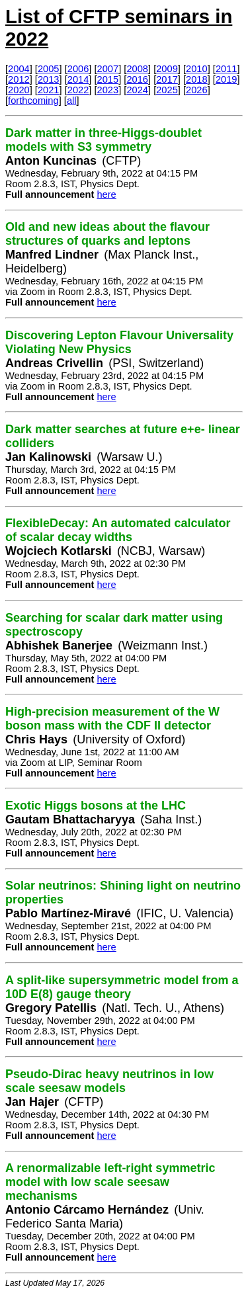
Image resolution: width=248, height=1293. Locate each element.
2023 (108, 90)
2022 (78, 90)
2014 (78, 79)
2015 (108, 79)
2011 (226, 68)
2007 (108, 68)
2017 (167, 79)
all (72, 100)
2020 (19, 90)
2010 (197, 68)
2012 (19, 79)
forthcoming (33, 100)
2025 (167, 90)
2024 (137, 90)
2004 (19, 68)
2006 (78, 68)
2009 (167, 68)
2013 (49, 79)
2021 (49, 90)
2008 (137, 68)
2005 (49, 68)
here (106, 194)
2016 (137, 79)
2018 (197, 79)
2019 (226, 79)
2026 (197, 90)
